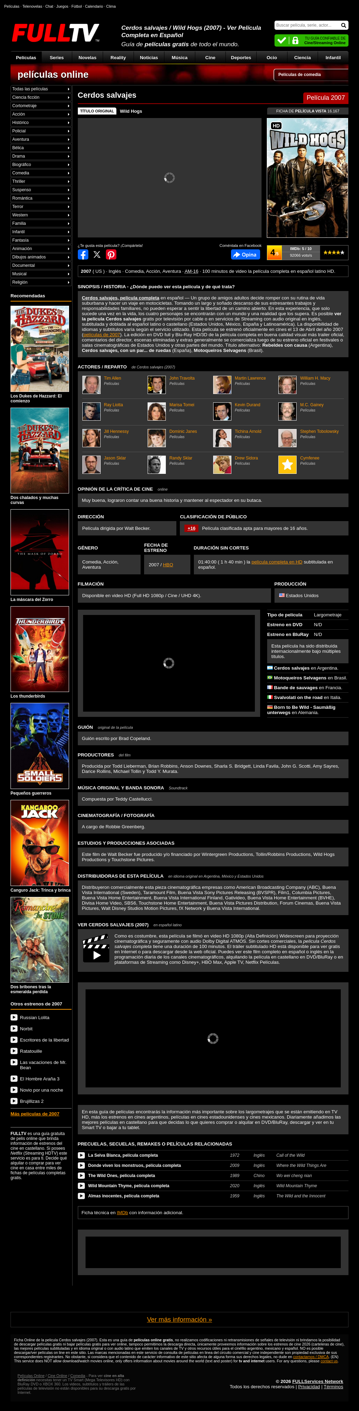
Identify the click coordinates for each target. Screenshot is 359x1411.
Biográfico (21, 164)
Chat (49, 6)
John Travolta (179, 381)
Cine (210, 57)
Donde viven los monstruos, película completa (134, 1165)
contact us (329, 1361)
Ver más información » (179, 1319)
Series (57, 57)
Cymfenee (310, 460)
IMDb (122, 1212)
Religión (19, 282)
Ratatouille (31, 1051)
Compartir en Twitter (97, 254)
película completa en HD (276, 562)
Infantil (333, 57)
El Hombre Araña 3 (40, 1078)
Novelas (87, 57)
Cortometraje (24, 105)
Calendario (94, 6)
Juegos (62, 6)
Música (180, 57)
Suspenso (21, 189)
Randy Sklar (179, 460)
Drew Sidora (245, 460)
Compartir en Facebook (83, 254)
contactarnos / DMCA (310, 1357)
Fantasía (20, 240)
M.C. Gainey (310, 407)
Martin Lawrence (245, 381)
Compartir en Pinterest (111, 254)
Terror (17, 206)
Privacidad (309, 1386)
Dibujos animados (29, 257)
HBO (168, 564)
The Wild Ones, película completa (121, 1175)
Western (20, 215)
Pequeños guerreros (40, 749)
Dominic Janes (179, 434)
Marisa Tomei (179, 407)
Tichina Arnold (245, 434)
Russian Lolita (34, 1017)
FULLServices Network (317, 1381)
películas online (53, 74)
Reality (118, 57)
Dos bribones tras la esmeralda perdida (40, 946)
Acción (18, 114)
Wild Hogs (131, 111)
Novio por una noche (41, 1090)
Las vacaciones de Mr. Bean (43, 1065)
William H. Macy (310, 381)
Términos (333, 1386)
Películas (26, 57)
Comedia (20, 173)
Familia (19, 223)
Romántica (22, 198)
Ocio (271, 57)
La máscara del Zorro (40, 555)
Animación (22, 248)
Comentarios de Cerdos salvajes (245, 254)
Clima (111, 6)
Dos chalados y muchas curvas (40, 456)
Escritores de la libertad (44, 1040)
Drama (18, 156)
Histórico (20, 122)
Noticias (149, 57)
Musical (19, 273)
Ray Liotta (114, 407)
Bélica (18, 147)
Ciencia (302, 57)
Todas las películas (30, 89)
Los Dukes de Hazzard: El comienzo (40, 354)
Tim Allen (114, 381)
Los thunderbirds (40, 652)
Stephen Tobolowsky (310, 434)
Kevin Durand (245, 407)
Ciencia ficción (25, 97)
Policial (19, 131)
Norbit (26, 1028)
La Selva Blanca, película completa (123, 1155)
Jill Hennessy (114, 434)
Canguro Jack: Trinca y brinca (40, 846)
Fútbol (77, 6)
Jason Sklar (114, 460)
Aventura (20, 139)
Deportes (241, 57)
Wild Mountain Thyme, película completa (128, 1185)
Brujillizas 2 (31, 1101)
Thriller (18, 181)
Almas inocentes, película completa (124, 1196)
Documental (23, 265)
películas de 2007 (101, 334)
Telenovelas (32, 6)
